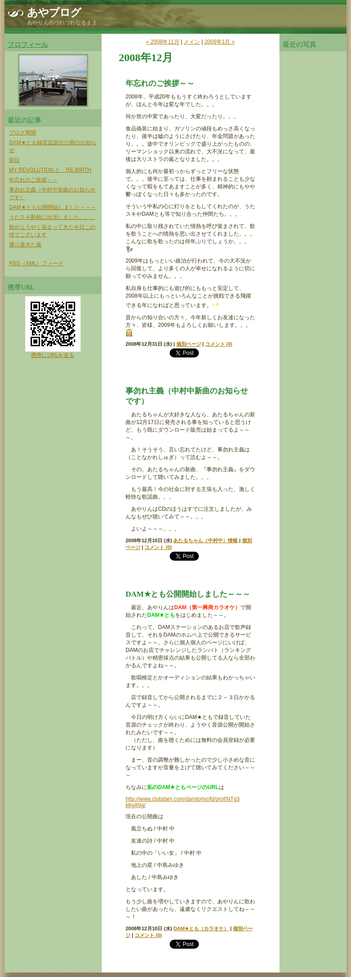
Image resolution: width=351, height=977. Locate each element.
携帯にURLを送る (52, 355)
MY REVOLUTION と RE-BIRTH (50, 170)
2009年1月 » (219, 42)
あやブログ (54, 12)
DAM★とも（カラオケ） (201, 928)
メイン (192, 42)
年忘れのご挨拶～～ (33, 180)
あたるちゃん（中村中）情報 (205, 540)
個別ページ (188, 344)
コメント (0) (219, 344)
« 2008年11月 (162, 42)
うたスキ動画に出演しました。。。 (52, 217)
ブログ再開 (22, 132)
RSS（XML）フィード (36, 263)
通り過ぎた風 (25, 244)
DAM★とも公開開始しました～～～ (52, 207)
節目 (14, 160)
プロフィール (28, 44)
